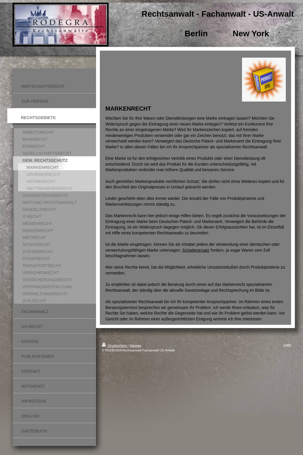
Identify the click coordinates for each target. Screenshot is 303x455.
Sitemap (135, 345)
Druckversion (115, 345)
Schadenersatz (195, 250)
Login (287, 344)
